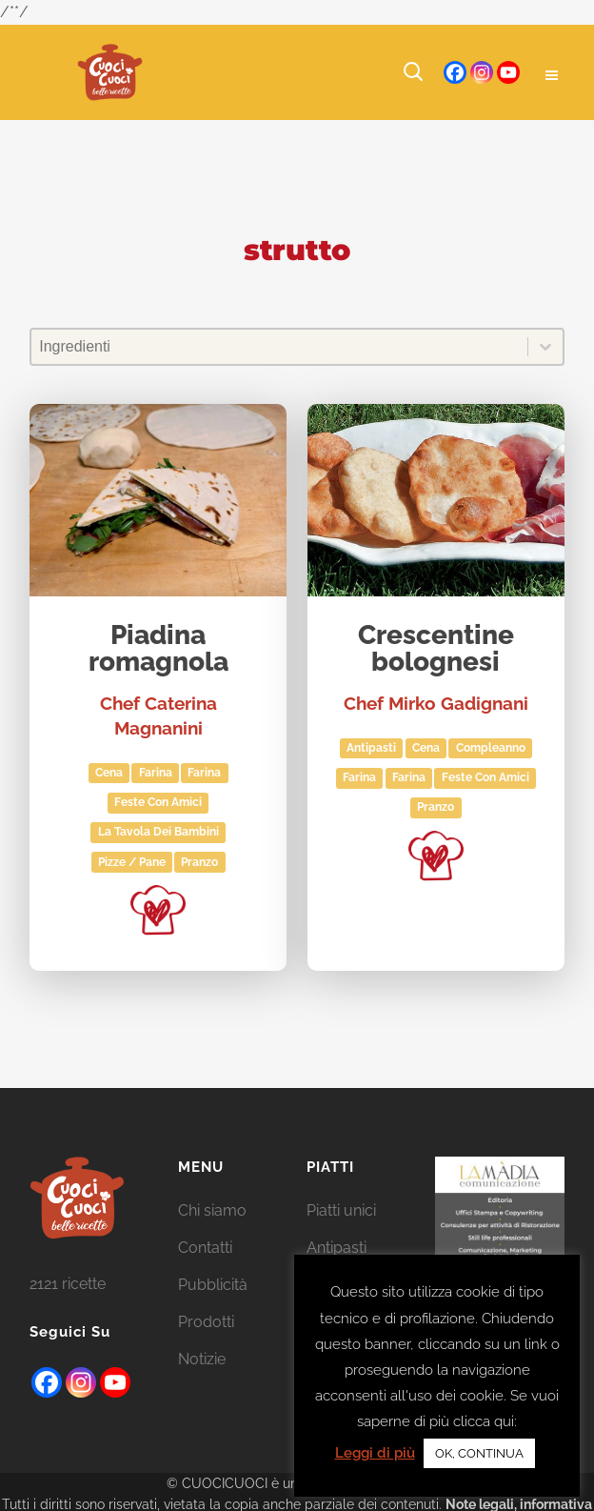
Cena (109, 772)
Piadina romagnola (158, 649)
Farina (155, 772)
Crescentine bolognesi (436, 649)
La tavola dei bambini (158, 831)
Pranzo (199, 862)
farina (204, 772)
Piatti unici (341, 1210)
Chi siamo (212, 1210)
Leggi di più (375, 1452)
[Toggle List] (545, 347)
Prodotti (206, 1322)
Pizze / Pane (132, 862)
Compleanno (490, 748)
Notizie (202, 1359)
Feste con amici (158, 802)
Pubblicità (213, 1285)
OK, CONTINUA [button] (479, 1453)
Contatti (205, 1248)
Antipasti (371, 748)
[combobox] (279, 347)
